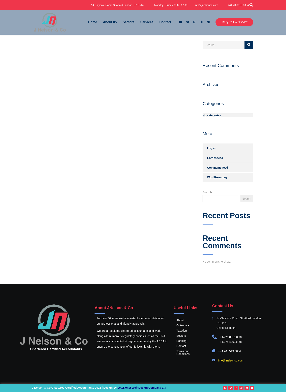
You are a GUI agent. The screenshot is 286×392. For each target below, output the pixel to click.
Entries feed (215, 158)
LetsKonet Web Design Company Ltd (141, 387)
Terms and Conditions (189, 351)
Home (92, 22)
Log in (211, 148)
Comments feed (217, 167)
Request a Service (235, 22)
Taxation (181, 330)
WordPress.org (217, 177)
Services (147, 22)
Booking (181, 340)
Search (207, 192)
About (180, 320)
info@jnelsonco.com (230, 360)
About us (110, 22)
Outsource (182, 325)
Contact (165, 22)
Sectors (128, 22)
